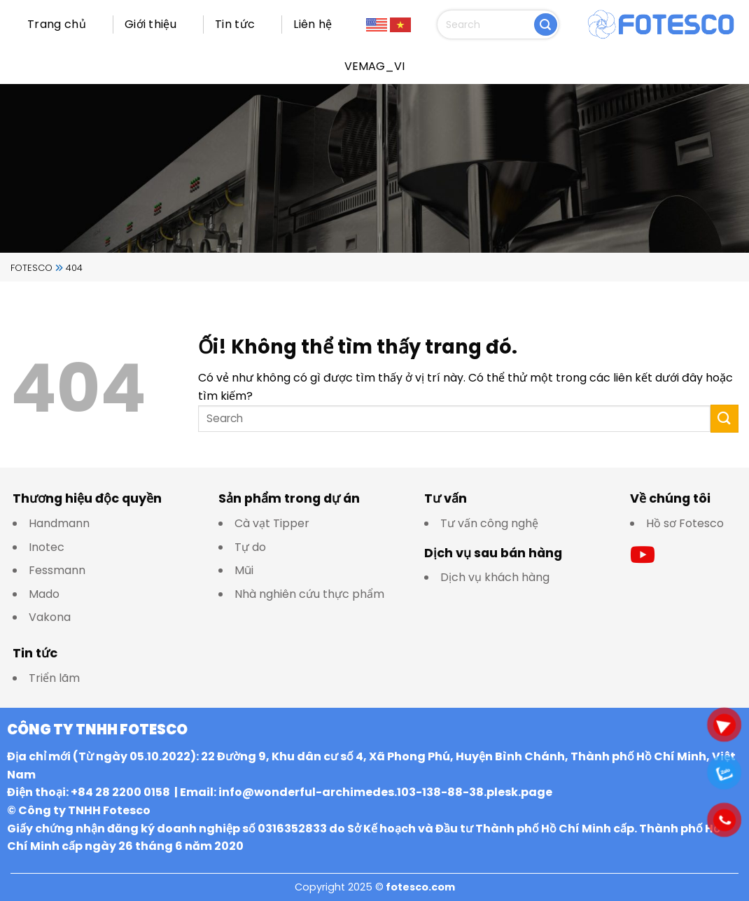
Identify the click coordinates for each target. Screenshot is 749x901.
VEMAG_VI (374, 66)
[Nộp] (545, 24)
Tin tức (235, 24)
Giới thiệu (150, 24)
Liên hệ (312, 24)
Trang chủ (56, 24)
